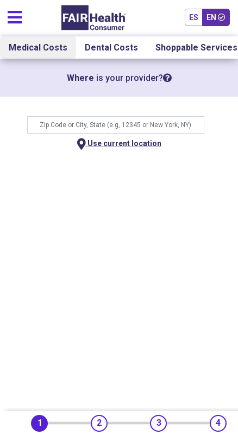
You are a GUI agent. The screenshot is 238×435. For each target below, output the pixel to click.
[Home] (94, 18)
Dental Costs (111, 47)
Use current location (119, 144)
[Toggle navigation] (14, 15)
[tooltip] (167, 78)
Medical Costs (38, 47)
